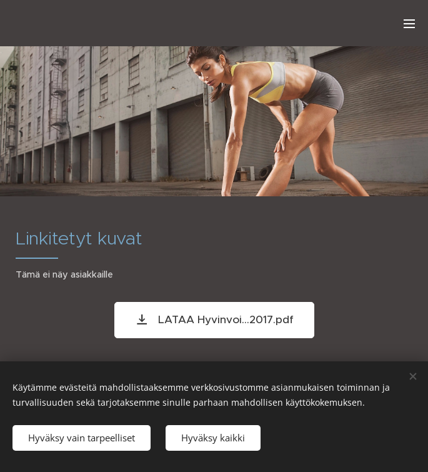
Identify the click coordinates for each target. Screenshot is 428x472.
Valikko (409, 23)
